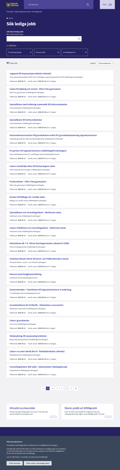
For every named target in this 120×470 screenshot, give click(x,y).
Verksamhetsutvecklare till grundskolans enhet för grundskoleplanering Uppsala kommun (53, 135)
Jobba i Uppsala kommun (23, 11)
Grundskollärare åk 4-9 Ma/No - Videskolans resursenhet (36, 305)
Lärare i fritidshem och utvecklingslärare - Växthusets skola (38, 227)
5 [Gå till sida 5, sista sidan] (71, 388)
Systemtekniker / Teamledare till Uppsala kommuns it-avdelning (40, 289)
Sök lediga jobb (37, 11)
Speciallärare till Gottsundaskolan (26, 119)
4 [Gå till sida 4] (61, 388)
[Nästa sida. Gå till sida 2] (76, 388)
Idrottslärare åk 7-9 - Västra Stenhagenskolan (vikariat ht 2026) (39, 243)
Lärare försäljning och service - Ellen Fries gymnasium (35, 88)
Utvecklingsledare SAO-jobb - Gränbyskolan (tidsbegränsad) (38, 366)
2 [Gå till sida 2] (52, 388)
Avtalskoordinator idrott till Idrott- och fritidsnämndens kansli (39, 258)
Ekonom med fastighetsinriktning (25, 274)
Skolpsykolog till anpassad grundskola (28, 335)
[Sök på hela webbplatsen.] (40, 4)
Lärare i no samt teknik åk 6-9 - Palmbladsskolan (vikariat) (37, 351)
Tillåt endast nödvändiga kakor (37, 463)
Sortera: (93, 63)
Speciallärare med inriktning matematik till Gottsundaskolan (38, 104)
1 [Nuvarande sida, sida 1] (47, 388)
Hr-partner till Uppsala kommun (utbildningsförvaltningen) (38, 150)
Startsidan (10, 11)
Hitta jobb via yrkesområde (22, 408)
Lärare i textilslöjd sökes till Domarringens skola (32, 166)
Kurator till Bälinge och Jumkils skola (27, 197)
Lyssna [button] (11, 18)
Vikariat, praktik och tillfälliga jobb (80, 408)
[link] (43, 388)
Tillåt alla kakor (14, 463)
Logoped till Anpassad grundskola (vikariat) (30, 73)
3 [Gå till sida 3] (57, 388)
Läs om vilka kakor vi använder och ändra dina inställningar (27, 457)
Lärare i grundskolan (19, 320)
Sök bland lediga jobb (15, 31)
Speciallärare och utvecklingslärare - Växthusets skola (35, 212)
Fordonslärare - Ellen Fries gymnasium (28, 181)
